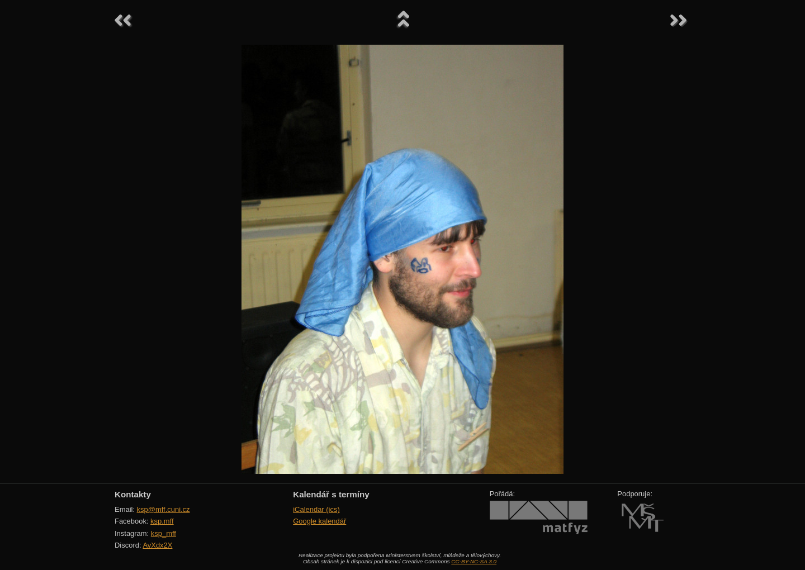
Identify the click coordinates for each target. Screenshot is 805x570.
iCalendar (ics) (316, 509)
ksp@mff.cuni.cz (163, 509)
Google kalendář (319, 521)
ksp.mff (162, 521)
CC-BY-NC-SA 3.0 (473, 561)
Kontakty (133, 494)
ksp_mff (163, 533)
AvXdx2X (157, 545)
